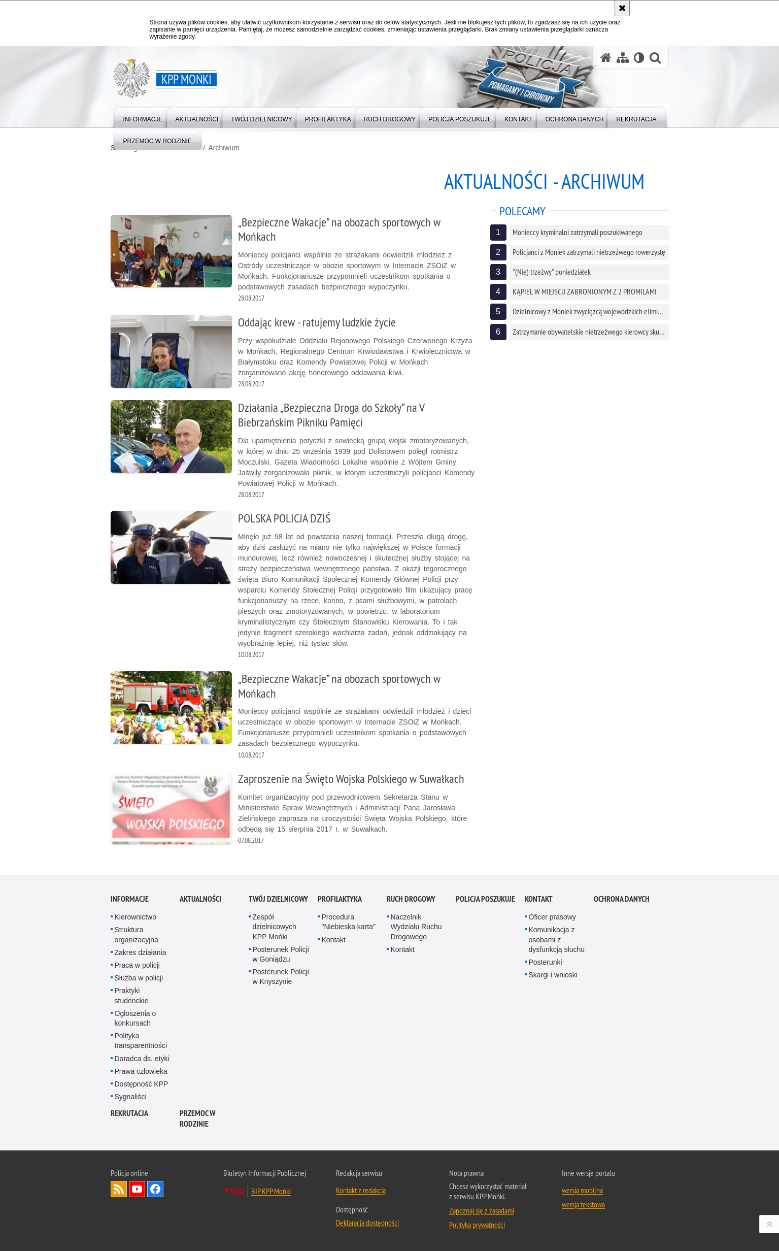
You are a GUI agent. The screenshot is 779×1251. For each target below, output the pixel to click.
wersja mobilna (582, 1190)
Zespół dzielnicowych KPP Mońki (274, 926)
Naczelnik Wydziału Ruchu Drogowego (416, 926)
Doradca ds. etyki (142, 1059)
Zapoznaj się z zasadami (481, 1210)
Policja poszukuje (485, 899)
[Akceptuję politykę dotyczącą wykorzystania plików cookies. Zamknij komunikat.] (622, 8)
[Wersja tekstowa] (639, 57)
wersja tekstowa (583, 1204)
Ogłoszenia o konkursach (135, 1018)
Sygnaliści (131, 1097)
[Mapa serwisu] (623, 57)
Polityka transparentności (141, 1040)
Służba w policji (139, 978)
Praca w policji (137, 965)
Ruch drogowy (411, 899)
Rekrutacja (129, 1113)
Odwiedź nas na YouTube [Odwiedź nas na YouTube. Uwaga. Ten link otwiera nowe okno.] (137, 1189)
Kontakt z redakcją (361, 1190)
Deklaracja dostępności (367, 1222)
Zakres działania (140, 952)
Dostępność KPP (141, 1084)
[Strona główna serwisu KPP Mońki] (606, 57)
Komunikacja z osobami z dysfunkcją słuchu (557, 939)
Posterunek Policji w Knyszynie (281, 976)
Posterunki (545, 962)
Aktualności (200, 899)
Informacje (130, 899)
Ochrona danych (622, 899)
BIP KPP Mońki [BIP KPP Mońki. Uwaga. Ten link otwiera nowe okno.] (271, 1191)
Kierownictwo (135, 917)
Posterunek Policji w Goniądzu (281, 954)
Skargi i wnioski (553, 975)
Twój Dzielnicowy (278, 899)
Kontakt (334, 940)
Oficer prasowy (552, 917)
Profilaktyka (340, 899)
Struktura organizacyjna (136, 934)
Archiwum (223, 148)
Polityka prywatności (477, 1225)
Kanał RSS (119, 1189)
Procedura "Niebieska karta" (349, 922)
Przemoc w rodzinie (197, 1118)
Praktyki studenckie (132, 995)
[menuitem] (143, 117)
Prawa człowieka (141, 1071)
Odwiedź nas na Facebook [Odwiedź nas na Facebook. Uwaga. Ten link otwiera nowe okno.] (155, 1189)
